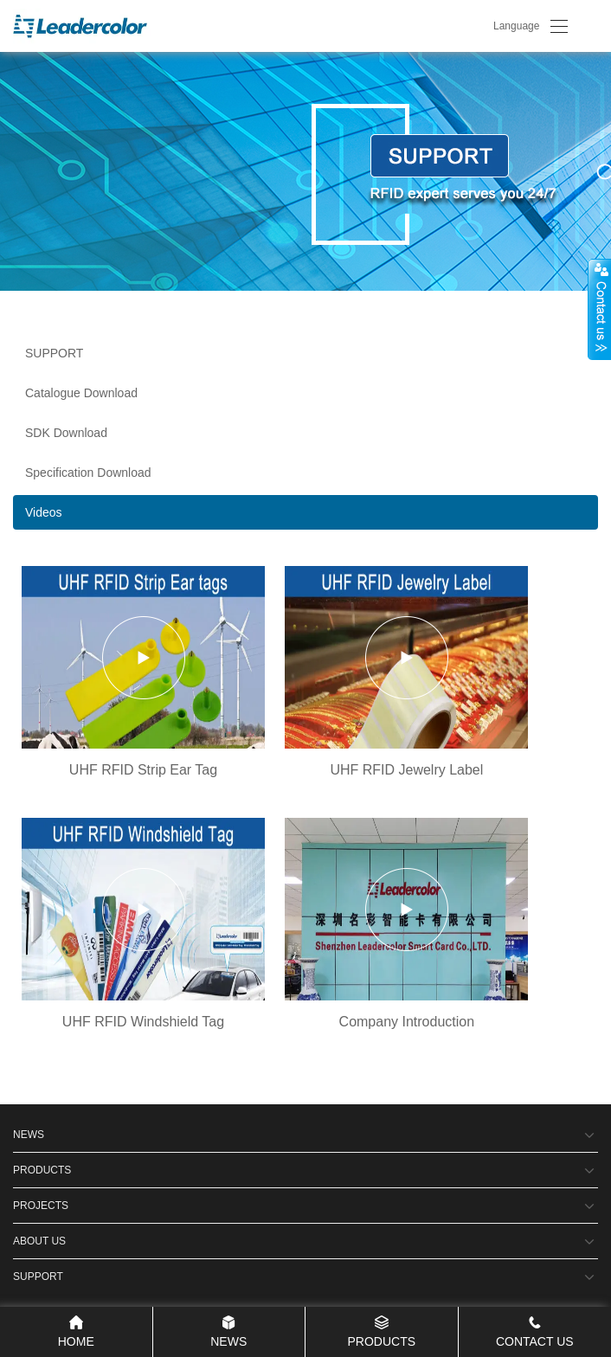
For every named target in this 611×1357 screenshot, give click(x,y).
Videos (43, 512)
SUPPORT (54, 353)
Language (516, 26)
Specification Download (88, 472)
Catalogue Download (81, 393)
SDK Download (66, 433)
